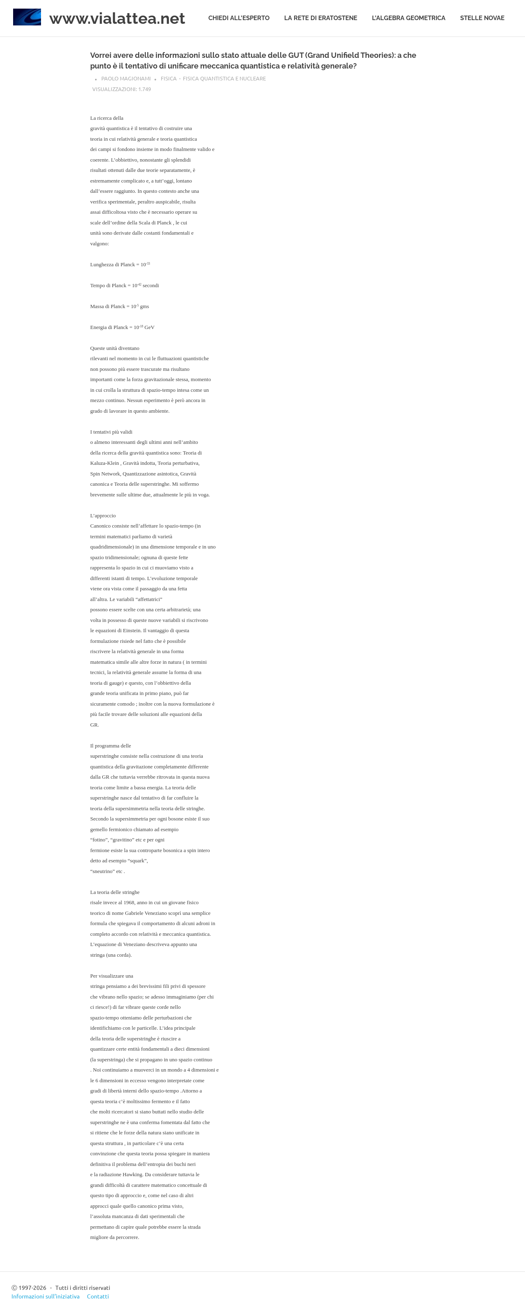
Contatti (98, 1296)
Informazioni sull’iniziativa (45, 1296)
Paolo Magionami (126, 78)
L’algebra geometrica (408, 18)
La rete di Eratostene (320, 18)
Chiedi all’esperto (238, 18)
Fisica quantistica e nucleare (224, 78)
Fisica (169, 78)
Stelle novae (482, 18)
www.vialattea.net (117, 18)
